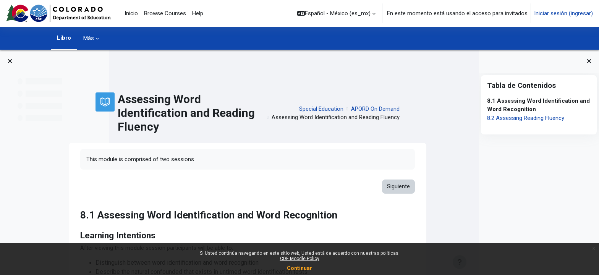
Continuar (299, 268)
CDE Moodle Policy (299, 258)
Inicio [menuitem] (131, 13)
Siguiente (444, 186)
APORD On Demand (421, 108)
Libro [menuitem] (64, 37)
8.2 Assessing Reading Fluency (525, 118)
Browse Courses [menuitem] (165, 13)
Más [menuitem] (88, 38)
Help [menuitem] (197, 13)
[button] (336, 13)
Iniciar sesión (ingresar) (563, 13)
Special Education (367, 108)
